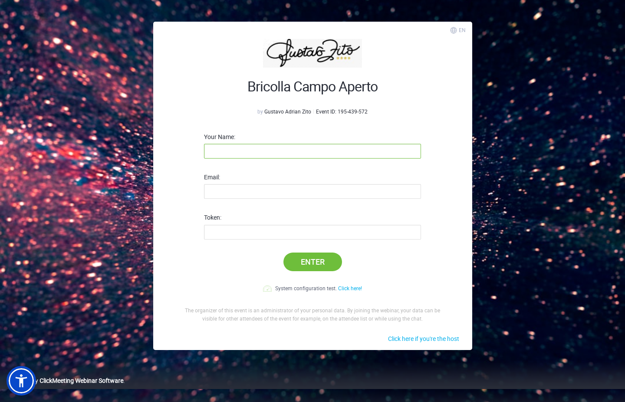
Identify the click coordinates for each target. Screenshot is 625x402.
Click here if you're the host (423, 338)
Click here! (350, 288)
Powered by (65, 380)
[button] (21, 380)
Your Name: (219, 137)
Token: (212, 217)
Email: (212, 177)
